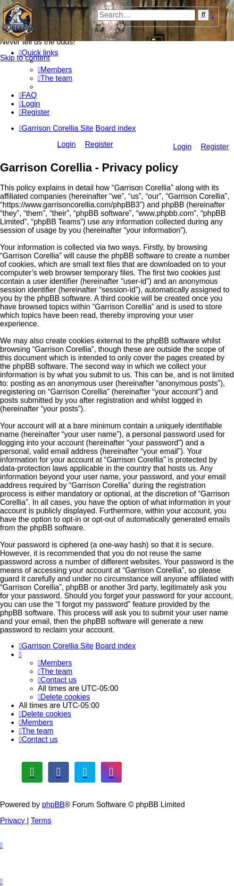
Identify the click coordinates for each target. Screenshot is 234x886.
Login (182, 147)
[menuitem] (55, 70)
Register (215, 147)
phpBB (53, 805)
